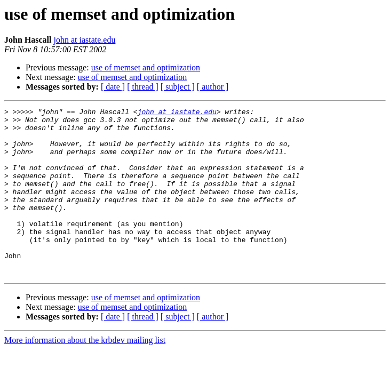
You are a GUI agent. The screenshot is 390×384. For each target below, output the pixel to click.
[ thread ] (142, 86)
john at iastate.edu (84, 39)
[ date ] (113, 86)
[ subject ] (178, 86)
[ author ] (213, 86)
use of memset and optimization (145, 67)
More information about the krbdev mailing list (84, 373)
